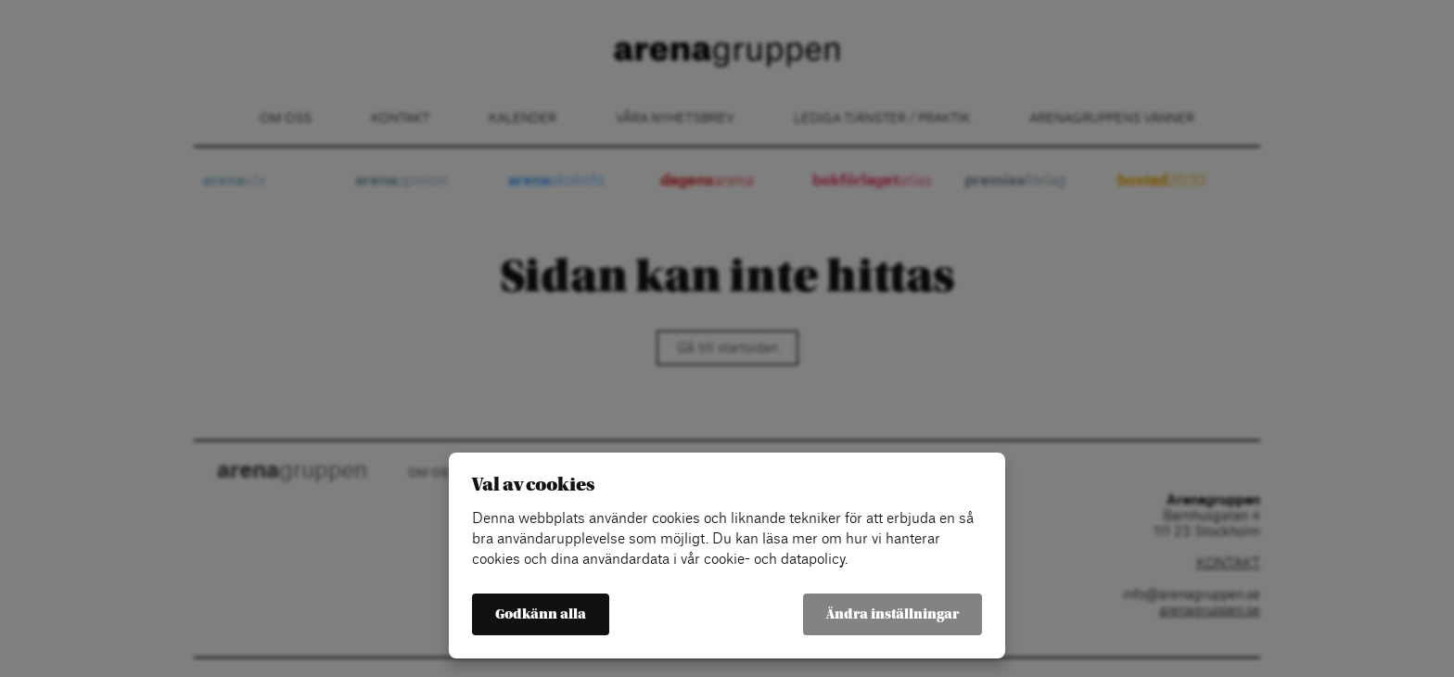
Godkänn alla (540, 614)
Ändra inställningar (892, 614)
